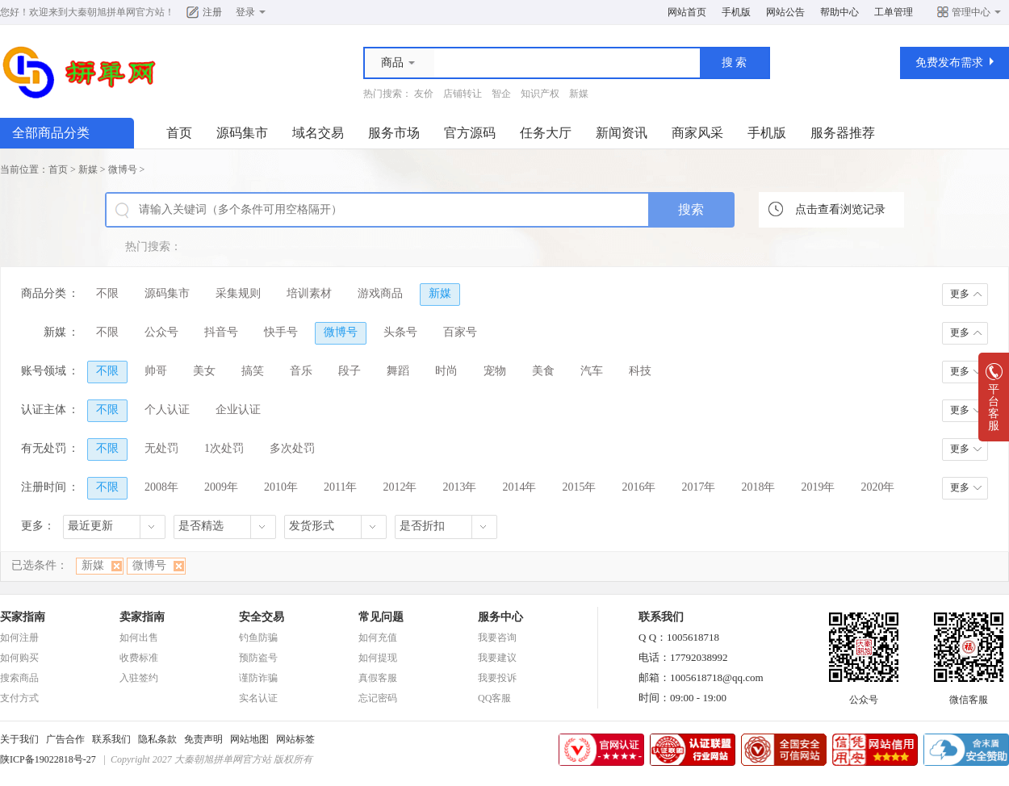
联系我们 (111, 739)
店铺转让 (462, 93)
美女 (204, 371)
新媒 (578, 93)
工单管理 (893, 12)
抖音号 (221, 332)
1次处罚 (224, 448)
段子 (349, 371)
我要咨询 (497, 637)
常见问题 (381, 617)
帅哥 (155, 371)
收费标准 (138, 657)
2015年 (579, 487)
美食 (543, 371)
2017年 (698, 487)
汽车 (591, 371)
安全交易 (261, 617)
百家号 (460, 332)
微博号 (122, 169)
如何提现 (377, 657)
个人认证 (167, 409)
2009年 (221, 487)
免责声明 (203, 739)
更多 (959, 293)
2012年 (400, 487)
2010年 (281, 487)
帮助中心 (839, 12)
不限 (107, 293)
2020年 (877, 487)
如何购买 (19, 657)
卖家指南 (142, 617)
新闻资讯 (621, 133)
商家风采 (697, 133)
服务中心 (500, 617)
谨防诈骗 (258, 678)
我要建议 (497, 657)
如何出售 (138, 637)
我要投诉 (497, 678)
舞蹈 (398, 371)
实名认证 (258, 698)
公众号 (161, 332)
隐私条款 (157, 739)
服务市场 (394, 133)
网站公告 (785, 12)
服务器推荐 (842, 133)
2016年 (638, 487)
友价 (423, 93)
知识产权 (540, 93)
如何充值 (377, 637)
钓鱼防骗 (258, 637)
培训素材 (309, 293)
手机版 (736, 12)
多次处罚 (292, 448)
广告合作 (65, 739)
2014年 (519, 487)
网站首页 (687, 12)
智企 (501, 93)
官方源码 (470, 133)
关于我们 (19, 739)
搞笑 (252, 371)
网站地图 (249, 739)
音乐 (301, 371)
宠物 (495, 371)
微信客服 (968, 694)
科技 (640, 371)
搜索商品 (19, 678)
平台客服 (994, 403)
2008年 (161, 487)
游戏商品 (380, 293)
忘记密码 (377, 698)
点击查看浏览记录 (840, 209)
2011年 (340, 487)
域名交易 (318, 133)
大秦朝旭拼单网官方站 (116, 12)
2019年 (818, 487)
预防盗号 (258, 657)
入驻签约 (138, 678)
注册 (212, 12)
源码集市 (242, 133)
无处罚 (161, 448)
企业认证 (238, 409)
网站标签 (295, 739)
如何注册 (19, 637)
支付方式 (19, 698)
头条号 (400, 332)
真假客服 (377, 678)
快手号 (281, 332)
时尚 (446, 371)
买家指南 (22, 617)
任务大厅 (545, 133)
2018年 (758, 487)
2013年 (459, 487)
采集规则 (238, 293)
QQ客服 (494, 698)
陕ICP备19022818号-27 (48, 759)
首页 (179, 133)
